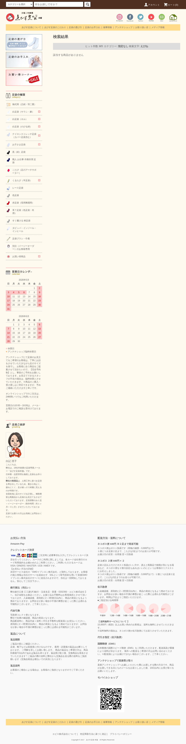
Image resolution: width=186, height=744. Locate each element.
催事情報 (107, 27)
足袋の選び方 (75, 27)
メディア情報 (158, 27)
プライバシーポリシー (121, 734)
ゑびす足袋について (31, 27)
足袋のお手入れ (92, 27)
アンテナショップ (123, 27)
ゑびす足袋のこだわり (55, 27)
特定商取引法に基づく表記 (93, 734)
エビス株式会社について (64, 734)
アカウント (152, 5)
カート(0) (170, 5)
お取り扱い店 (141, 27)
